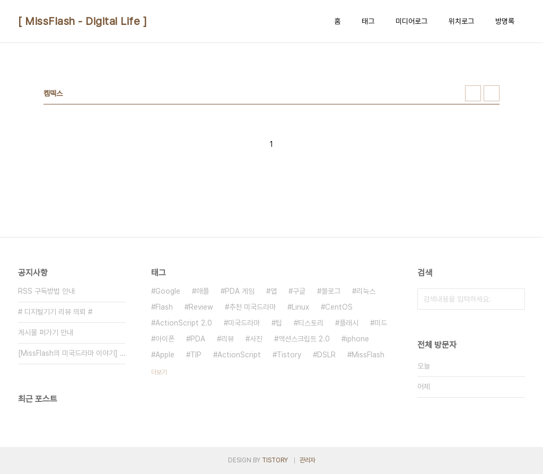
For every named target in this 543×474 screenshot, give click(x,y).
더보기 (159, 372)
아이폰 (164, 339)
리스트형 (492, 93)
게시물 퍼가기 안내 (45, 332)
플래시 (348, 323)
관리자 (308, 460)
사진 (256, 339)
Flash (164, 307)
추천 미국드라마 (252, 307)
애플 (202, 291)
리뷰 (227, 339)
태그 (368, 21)
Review (201, 307)
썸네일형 (473, 93)
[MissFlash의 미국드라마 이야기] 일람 (72, 353)
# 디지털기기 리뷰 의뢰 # (55, 312)
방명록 (504, 21)
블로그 (330, 291)
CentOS (339, 307)
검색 (514, 299)
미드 (380, 323)
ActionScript (239, 354)
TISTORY (275, 460)
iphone (357, 339)
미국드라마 (244, 323)
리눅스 (365, 291)
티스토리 (310, 323)
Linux (300, 307)
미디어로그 (411, 21)
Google (167, 291)
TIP (196, 354)
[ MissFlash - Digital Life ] (82, 21)
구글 (299, 291)
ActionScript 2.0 (183, 323)
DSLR (326, 354)
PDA (197, 339)
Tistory (289, 354)
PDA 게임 (240, 291)
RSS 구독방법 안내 (46, 291)
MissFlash (368, 354)
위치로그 (461, 21)
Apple (164, 354)
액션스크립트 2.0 (304, 339)
